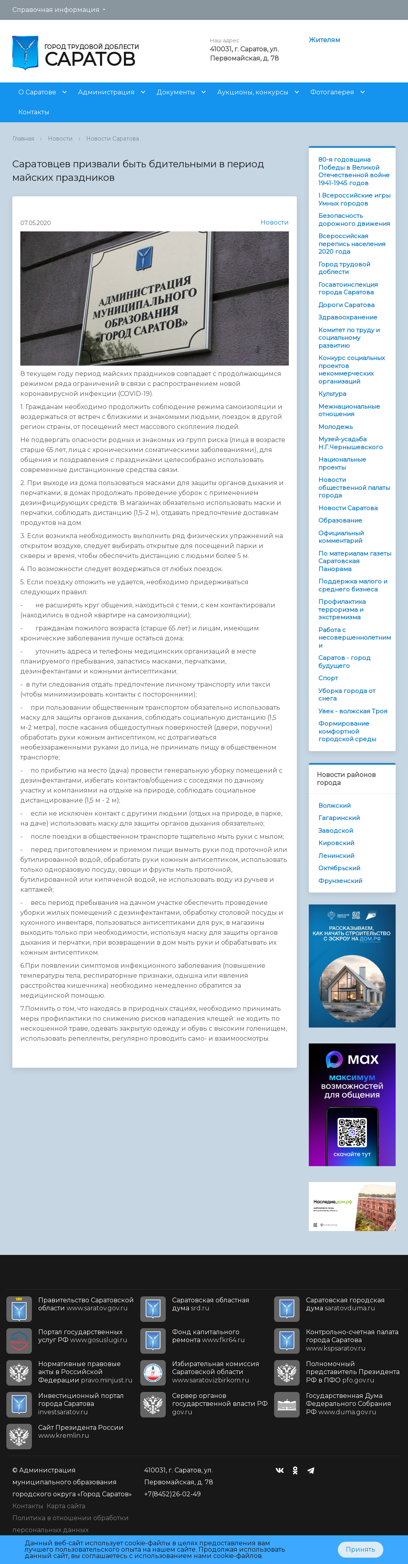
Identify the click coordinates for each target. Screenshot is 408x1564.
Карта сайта (66, 1506)
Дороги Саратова (346, 305)
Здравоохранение (347, 317)
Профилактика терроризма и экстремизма (342, 609)
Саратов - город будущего (344, 661)
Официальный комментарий (341, 537)
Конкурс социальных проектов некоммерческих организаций (351, 369)
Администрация (106, 92)
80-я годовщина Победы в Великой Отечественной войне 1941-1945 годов (354, 171)
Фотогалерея (332, 92)
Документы (176, 92)
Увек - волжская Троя (352, 711)
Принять (360, 1549)
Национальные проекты (342, 463)
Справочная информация (56, 10)
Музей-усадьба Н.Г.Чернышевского (350, 443)
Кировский (336, 843)
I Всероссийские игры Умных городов (354, 199)
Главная (23, 138)
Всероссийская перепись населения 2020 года (351, 243)
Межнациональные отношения (349, 410)
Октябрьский (339, 868)
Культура (332, 393)
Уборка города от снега (346, 695)
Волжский (334, 805)
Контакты (33, 112)
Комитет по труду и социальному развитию (349, 337)
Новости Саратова (112, 138)
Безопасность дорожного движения (354, 219)
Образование (340, 520)
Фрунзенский (340, 881)
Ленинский (336, 855)
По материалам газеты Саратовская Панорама (354, 561)
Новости (60, 138)
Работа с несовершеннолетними (354, 637)
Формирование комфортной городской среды (347, 731)
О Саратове (37, 92)
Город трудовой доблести (344, 268)
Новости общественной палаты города (354, 487)
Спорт (328, 678)
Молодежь (335, 427)
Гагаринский (339, 818)
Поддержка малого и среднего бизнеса (352, 585)
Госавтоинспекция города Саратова (348, 288)
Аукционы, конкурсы (252, 92)
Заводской (335, 830)
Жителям (324, 40)
